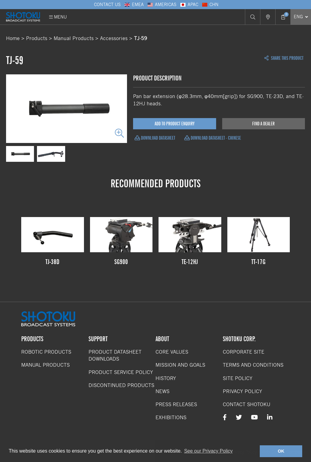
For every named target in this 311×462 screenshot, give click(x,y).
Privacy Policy (242, 391)
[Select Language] (300, 17)
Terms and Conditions (253, 365)
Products (36, 38)
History (166, 378)
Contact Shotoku (246, 404)
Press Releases (176, 404)
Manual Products (74, 38)
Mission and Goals (180, 365)
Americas (161, 4)
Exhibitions (171, 417)
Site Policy (237, 378)
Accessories (114, 38)
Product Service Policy (121, 372)
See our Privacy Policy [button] (208, 451)
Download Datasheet (155, 138)
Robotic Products (46, 352)
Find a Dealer (263, 124)
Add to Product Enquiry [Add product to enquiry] (175, 124)
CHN (210, 4)
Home (13, 38)
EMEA (134, 4)
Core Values (172, 352)
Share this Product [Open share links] (283, 58)
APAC (188, 4)
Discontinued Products (121, 385)
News (162, 391)
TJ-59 (140, 38)
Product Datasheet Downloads (115, 355)
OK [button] (281, 451)
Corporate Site (243, 352)
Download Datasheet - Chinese (212, 138)
